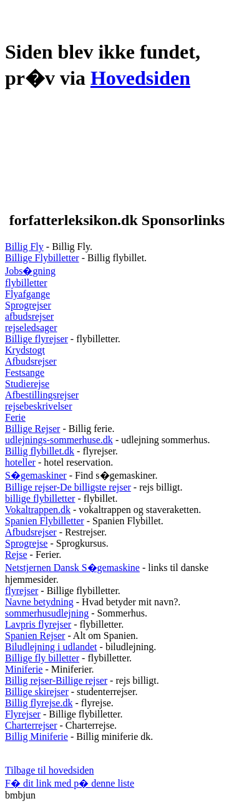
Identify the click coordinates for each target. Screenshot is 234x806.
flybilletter (26, 282)
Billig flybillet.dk (39, 451)
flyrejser (21, 590)
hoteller (20, 462)
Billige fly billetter (42, 658)
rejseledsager (31, 327)
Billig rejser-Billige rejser (56, 680)
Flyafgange (27, 294)
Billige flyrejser (36, 338)
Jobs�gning (30, 271)
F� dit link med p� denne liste (69, 783)
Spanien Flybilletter (44, 521)
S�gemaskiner (36, 475)
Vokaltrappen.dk (38, 509)
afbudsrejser (29, 316)
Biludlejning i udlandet (51, 646)
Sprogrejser (28, 305)
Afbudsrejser (31, 361)
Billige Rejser (32, 428)
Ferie (15, 417)
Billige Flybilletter (42, 257)
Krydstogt (25, 350)
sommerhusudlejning (47, 613)
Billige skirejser (37, 691)
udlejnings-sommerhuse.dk (59, 439)
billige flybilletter (40, 498)
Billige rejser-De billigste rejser (68, 487)
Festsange (24, 372)
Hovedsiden (140, 78)
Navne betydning (39, 602)
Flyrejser (23, 714)
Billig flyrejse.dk (38, 703)
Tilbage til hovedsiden (49, 770)
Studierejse (27, 383)
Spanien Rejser (35, 635)
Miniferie (23, 669)
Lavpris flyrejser (38, 624)
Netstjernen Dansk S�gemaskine (72, 567)
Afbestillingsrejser (42, 395)
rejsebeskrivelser (38, 406)
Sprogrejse (26, 543)
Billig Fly (24, 246)
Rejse (16, 554)
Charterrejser (31, 725)
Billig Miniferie (36, 736)
